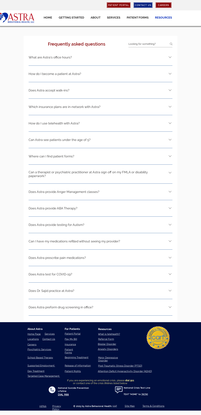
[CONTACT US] (143, 5)
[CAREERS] (163, 5)
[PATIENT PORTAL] (119, 5)
